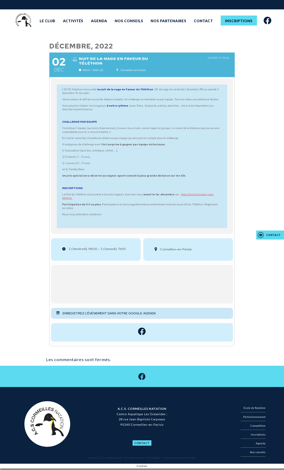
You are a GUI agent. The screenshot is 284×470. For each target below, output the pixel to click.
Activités (73, 21)
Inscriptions (238, 21)
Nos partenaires (168, 21)
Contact (203, 21)
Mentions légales (152, 459)
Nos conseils (129, 21)
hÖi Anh (192, 459)
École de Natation (253, 409)
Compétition (257, 427)
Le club (47, 21)
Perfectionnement (253, 418)
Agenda (99, 21)
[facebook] (268, 20)
